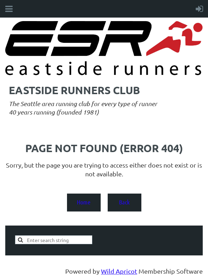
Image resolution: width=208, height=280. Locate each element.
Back (124, 202)
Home (83, 202)
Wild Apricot (119, 271)
